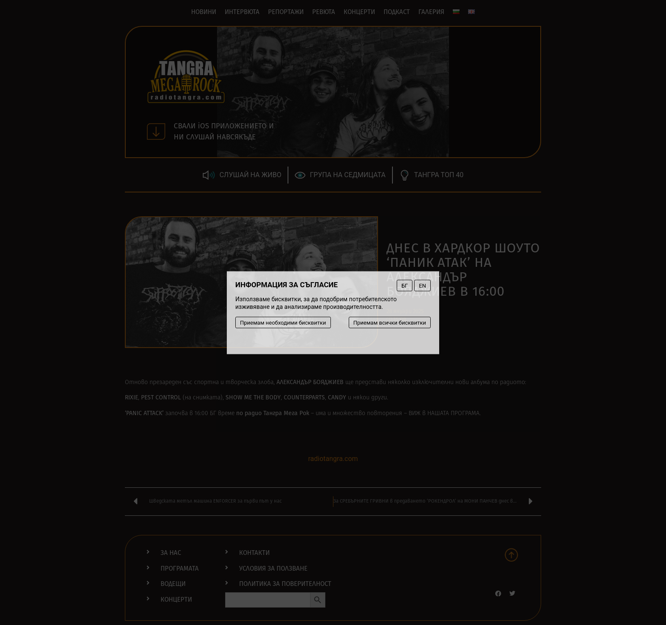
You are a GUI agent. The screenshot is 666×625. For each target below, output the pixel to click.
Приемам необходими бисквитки (283, 322)
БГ (404, 285)
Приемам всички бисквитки (389, 322)
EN (422, 285)
